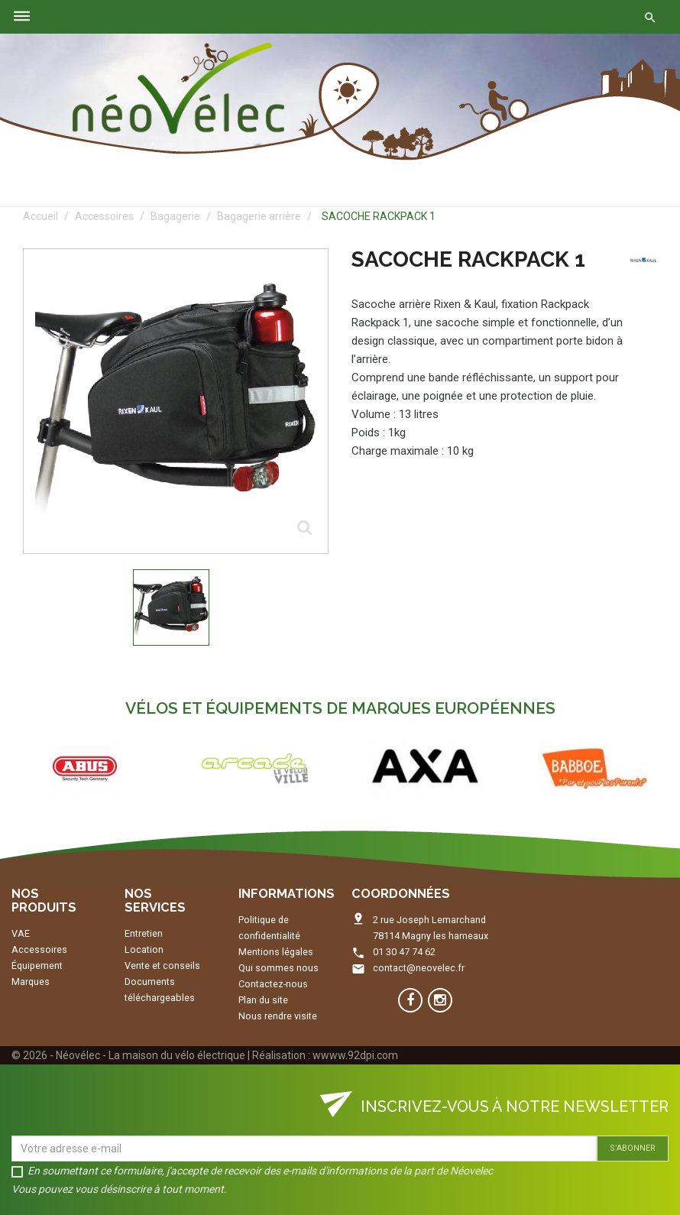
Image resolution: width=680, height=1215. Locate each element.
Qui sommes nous (278, 968)
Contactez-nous (273, 984)
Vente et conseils (162, 965)
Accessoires (39, 949)
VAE (20, 933)
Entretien (144, 933)
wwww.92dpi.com (355, 1055)
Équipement (37, 965)
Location (144, 949)
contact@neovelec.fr (419, 968)
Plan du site (263, 1000)
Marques (30, 981)
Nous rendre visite (277, 1016)
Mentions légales (275, 951)
